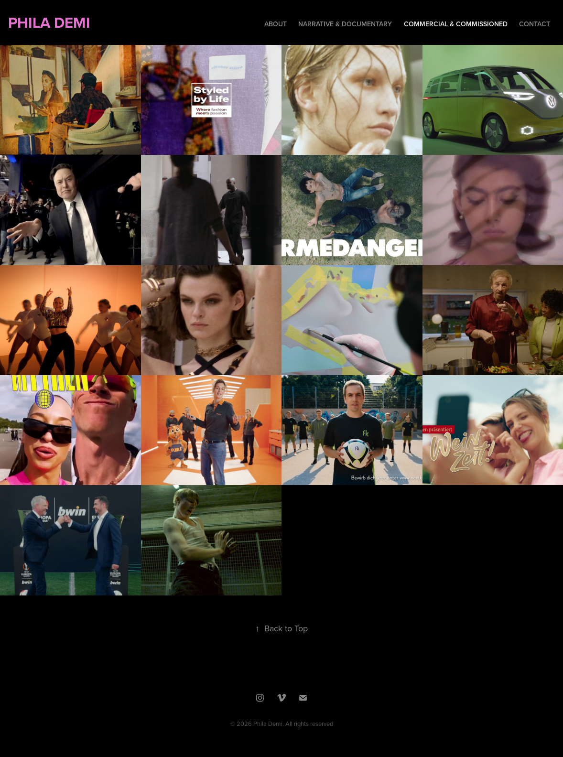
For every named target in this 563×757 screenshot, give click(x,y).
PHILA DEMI (112, 22)
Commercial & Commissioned (456, 24)
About (275, 24)
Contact (534, 24)
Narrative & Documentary (345, 24)
